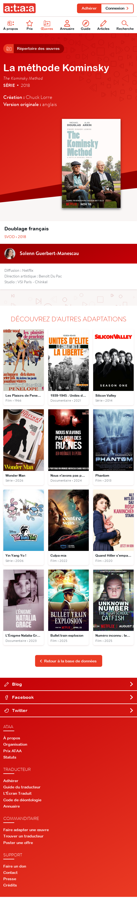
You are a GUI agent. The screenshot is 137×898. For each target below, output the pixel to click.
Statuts (9, 758)
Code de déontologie (22, 801)
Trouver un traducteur (23, 837)
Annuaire (67, 25)
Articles (103, 25)
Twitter (69, 711)
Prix (29, 25)
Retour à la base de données (68, 662)
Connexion (117, 8)
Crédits (10, 886)
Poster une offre (18, 844)
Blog (69, 685)
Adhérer (88, 8)
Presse (9, 880)
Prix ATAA (12, 752)
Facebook (69, 698)
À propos (10, 25)
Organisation (15, 745)
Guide (85, 25)
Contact (10, 874)
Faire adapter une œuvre (26, 831)
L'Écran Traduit (17, 795)
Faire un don (14, 867)
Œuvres (47, 25)
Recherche (125, 25)
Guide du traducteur (22, 788)
